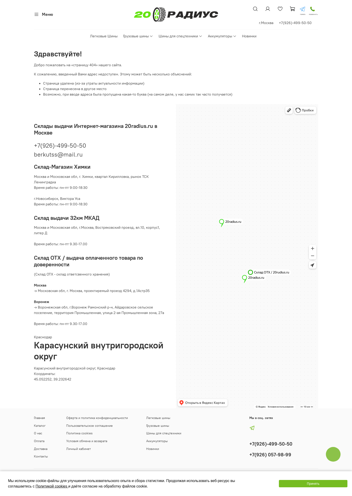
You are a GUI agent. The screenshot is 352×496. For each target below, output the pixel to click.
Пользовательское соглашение (89, 426)
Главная (39, 418)
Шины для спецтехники (180, 36)
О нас (38, 433)
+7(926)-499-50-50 (60, 145)
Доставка (40, 449)
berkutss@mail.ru (58, 154)
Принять (313, 483)
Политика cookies (79, 433)
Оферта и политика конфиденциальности (97, 418)
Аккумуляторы (222, 36)
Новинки (249, 36)
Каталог (40, 426)
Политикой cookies (52, 486)
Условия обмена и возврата (86, 441)
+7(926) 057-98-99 (270, 455)
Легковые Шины (104, 36)
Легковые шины (158, 418)
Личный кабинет (78, 449)
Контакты (41, 456)
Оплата (39, 441)
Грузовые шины (138, 36)
